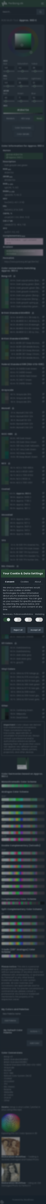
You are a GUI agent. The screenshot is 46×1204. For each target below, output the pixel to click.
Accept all (35, 630)
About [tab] (38, 581)
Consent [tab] (9, 581)
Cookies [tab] (25, 581)
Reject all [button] (18, 630)
